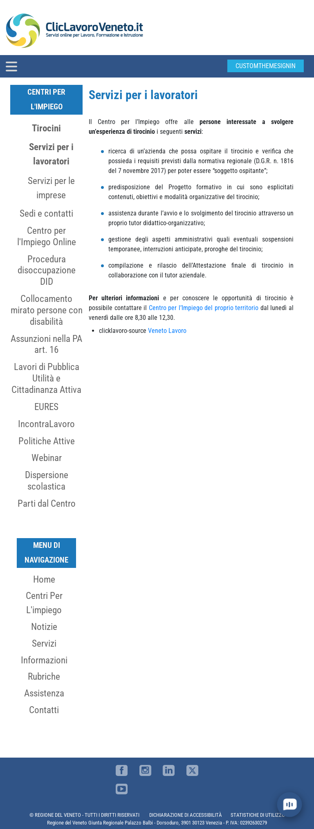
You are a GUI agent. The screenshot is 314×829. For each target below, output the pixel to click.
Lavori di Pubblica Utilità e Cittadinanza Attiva (46, 378)
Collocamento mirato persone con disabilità (47, 310)
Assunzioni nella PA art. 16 (46, 344)
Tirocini (46, 128)
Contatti (44, 710)
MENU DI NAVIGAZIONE (46, 553)
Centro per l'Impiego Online (46, 236)
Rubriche (44, 676)
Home (44, 579)
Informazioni (44, 660)
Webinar (46, 457)
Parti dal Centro (47, 503)
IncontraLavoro (46, 424)
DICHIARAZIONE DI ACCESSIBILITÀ (185, 815)
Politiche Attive (46, 441)
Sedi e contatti (46, 213)
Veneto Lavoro (167, 331)
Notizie (44, 626)
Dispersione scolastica (46, 480)
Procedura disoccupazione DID (47, 270)
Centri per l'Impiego (46, 99)
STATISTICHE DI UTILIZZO (258, 815)
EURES (46, 406)
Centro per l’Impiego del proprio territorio (204, 308)
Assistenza (44, 693)
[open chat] (289, 805)
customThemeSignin (266, 66)
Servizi (44, 643)
